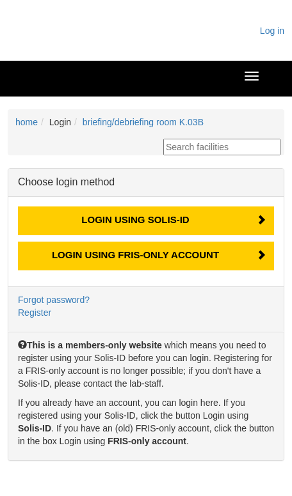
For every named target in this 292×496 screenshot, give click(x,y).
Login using (135, 219)
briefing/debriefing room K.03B (143, 122)
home (26, 122)
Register (34, 312)
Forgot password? (54, 300)
